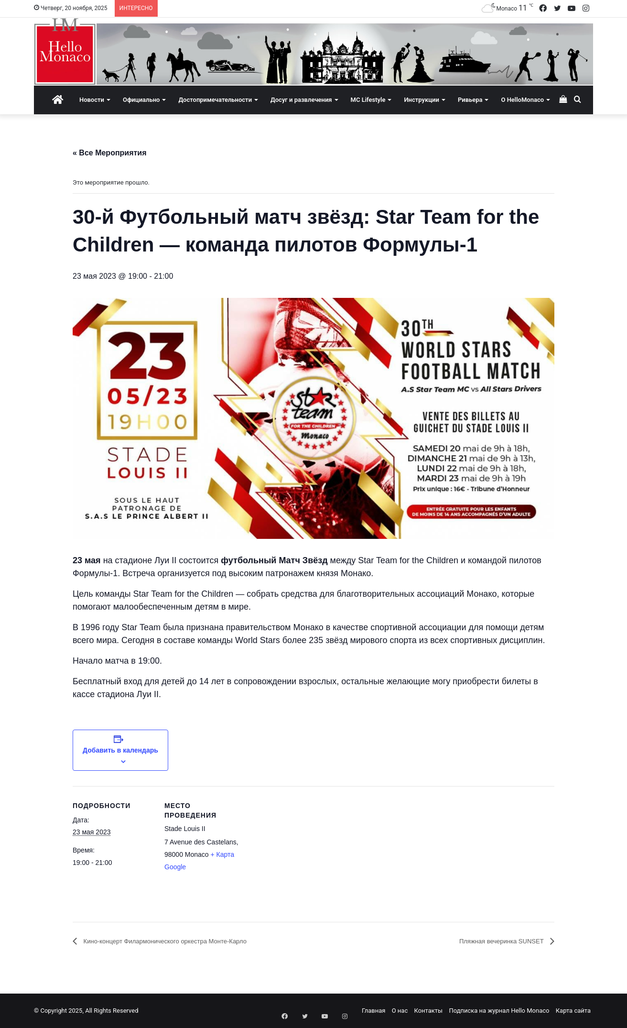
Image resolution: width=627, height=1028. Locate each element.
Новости (91, 99)
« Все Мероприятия (110, 153)
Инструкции (421, 99)
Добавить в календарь (120, 750)
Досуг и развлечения (301, 99)
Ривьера (470, 99)
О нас (400, 1010)
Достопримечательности (215, 99)
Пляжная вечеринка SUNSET (492, 941)
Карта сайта (573, 1010)
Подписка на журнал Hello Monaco (499, 1010)
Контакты (428, 1010)
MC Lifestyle (368, 99)
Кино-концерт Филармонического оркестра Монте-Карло (183, 941)
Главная (373, 1010)
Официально (141, 99)
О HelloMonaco (522, 99)
